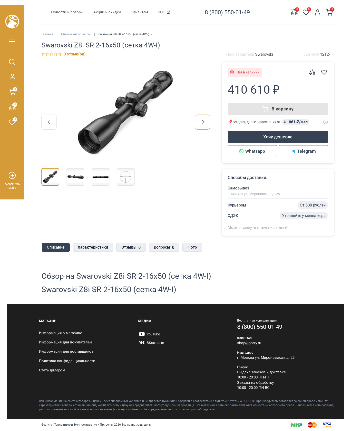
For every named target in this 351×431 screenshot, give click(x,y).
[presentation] (49, 122)
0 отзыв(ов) (75, 54)
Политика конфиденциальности (67, 361)
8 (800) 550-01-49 (259, 326)
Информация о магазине (60, 333)
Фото (191, 247)
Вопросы (163, 248)
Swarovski (264, 54)
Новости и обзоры (67, 12)
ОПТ (161, 12)
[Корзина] (329, 12)
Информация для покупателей (65, 342)
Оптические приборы (75, 34)
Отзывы (130, 248)
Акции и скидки (107, 12)
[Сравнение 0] (294, 12)
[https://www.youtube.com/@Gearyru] (149, 334)
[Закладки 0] (306, 12)
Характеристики (93, 247)
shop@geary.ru (249, 343)
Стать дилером (52, 370)
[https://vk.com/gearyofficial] (151, 342)
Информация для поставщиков (66, 351)
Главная (47, 34)
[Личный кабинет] (317, 12)
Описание (55, 247)
